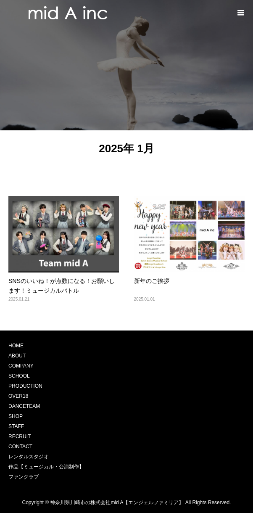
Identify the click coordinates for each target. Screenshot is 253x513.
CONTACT (20, 447)
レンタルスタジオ (28, 457)
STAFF (16, 426)
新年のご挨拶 (151, 281)
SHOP (15, 416)
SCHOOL (19, 376)
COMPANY (21, 366)
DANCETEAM (24, 406)
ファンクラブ (23, 477)
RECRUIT (19, 436)
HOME (16, 346)
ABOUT (17, 356)
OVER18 (18, 396)
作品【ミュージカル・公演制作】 (46, 467)
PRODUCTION (25, 386)
